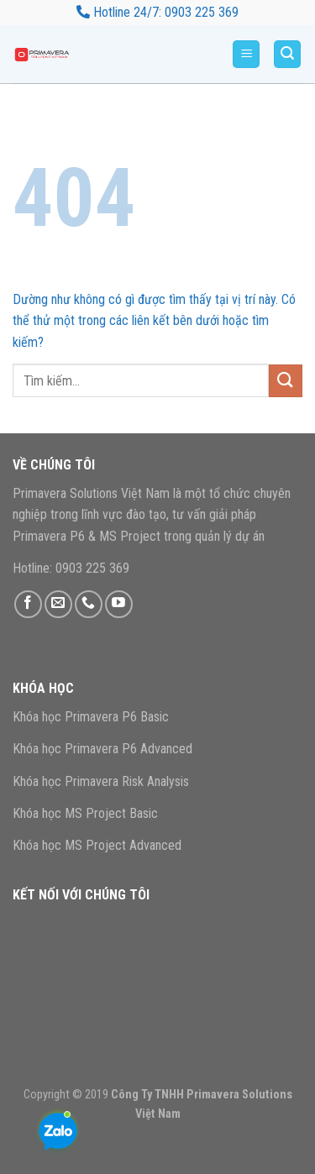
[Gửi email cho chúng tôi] (58, 604)
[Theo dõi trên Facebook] (28, 604)
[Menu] (246, 54)
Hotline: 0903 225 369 (71, 568)
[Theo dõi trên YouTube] (119, 604)
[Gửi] (285, 380)
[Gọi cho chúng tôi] (88, 604)
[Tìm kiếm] (287, 54)
